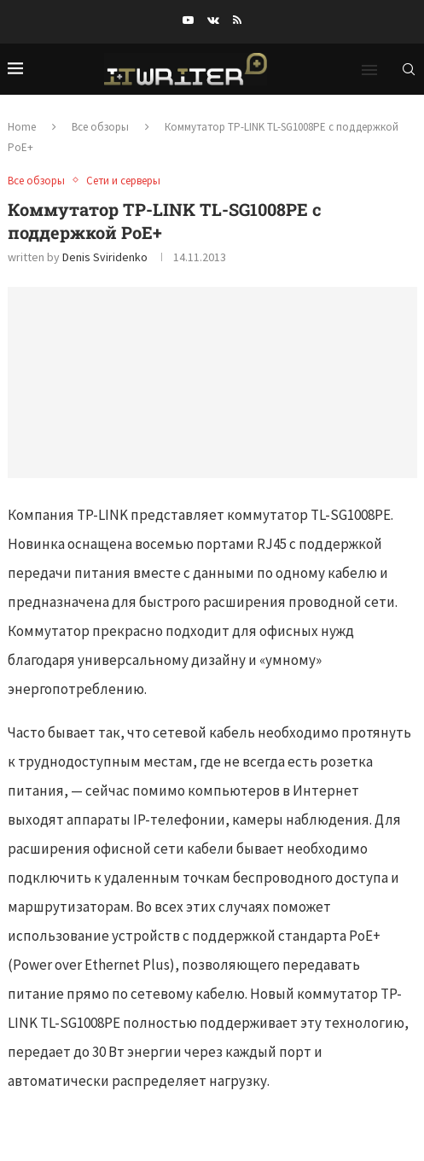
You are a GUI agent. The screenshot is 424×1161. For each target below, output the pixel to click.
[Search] (408, 69)
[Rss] (237, 20)
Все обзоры (100, 127)
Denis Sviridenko (105, 257)
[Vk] (213, 20)
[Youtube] (188, 20)
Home (22, 127)
